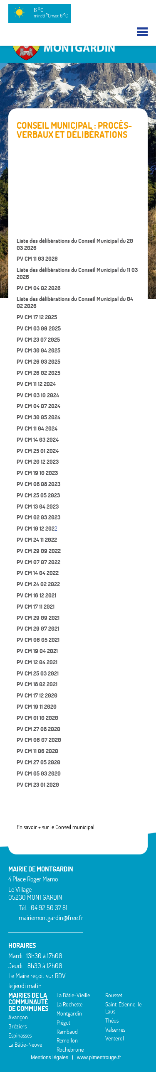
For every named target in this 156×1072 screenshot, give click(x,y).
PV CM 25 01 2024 (38, 451)
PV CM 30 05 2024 (38, 417)
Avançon (18, 1017)
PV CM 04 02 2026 (39, 288)
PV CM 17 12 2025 (37, 317)
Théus (112, 1020)
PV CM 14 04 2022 (38, 573)
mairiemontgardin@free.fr (51, 917)
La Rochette (69, 1004)
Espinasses (20, 1035)
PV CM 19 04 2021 (37, 651)
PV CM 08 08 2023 (38, 484)
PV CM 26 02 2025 (38, 373)
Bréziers (17, 1026)
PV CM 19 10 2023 (37, 473)
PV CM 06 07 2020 (39, 740)
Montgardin (69, 1013)
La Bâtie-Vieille (73, 995)
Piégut (63, 1022)
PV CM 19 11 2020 (37, 706)
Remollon (67, 1040)
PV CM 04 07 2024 (38, 406)
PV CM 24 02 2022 (38, 584)
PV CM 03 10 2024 (38, 395)
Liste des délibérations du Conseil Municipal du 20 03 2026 (75, 244)
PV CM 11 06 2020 (37, 751)
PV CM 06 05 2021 (38, 640)
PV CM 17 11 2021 (35, 606)
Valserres (115, 1029)
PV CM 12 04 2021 (37, 662)
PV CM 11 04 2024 (37, 428)
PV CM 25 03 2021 (38, 673)
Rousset (113, 995)
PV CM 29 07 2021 (38, 628)
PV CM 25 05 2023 (38, 495)
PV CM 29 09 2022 (39, 551)
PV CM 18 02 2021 (37, 684)
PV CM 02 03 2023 (38, 517)
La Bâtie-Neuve (25, 1044)
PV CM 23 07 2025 (38, 339)
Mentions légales (49, 1057)
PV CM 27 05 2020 (38, 762)
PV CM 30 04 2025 (38, 350)
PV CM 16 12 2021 (36, 595)
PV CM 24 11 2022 (37, 539)
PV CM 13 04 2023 (38, 506)
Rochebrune (70, 1049)
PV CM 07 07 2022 (38, 562)
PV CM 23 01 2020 (38, 784)
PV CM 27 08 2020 (38, 729)
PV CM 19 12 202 (35, 528)
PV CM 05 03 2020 (39, 773)
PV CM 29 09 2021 (38, 618)
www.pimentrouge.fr (99, 1057)
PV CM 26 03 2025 (38, 361)
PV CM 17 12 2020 (37, 695)
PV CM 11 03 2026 (37, 258)
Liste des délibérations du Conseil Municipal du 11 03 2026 (77, 273)
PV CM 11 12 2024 (36, 384)
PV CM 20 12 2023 (38, 461)
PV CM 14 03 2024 (38, 439)
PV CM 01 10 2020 (37, 718)
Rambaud (67, 1031)
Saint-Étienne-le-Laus (124, 1008)
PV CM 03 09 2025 (39, 328)
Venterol (114, 1038)
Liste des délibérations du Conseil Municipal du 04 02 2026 (75, 302)
